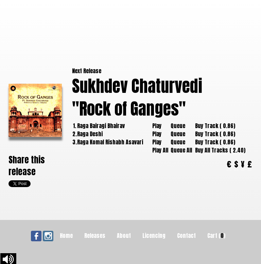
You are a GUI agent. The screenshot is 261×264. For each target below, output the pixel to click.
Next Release (86, 71)
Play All (160, 150)
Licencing (154, 235)
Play (156, 125)
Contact (186, 235)
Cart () (216, 235)
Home (66, 235)
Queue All (181, 150)
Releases (94, 235)
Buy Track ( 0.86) (215, 126)
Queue (178, 125)
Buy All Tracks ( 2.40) (220, 150)
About (124, 235)
